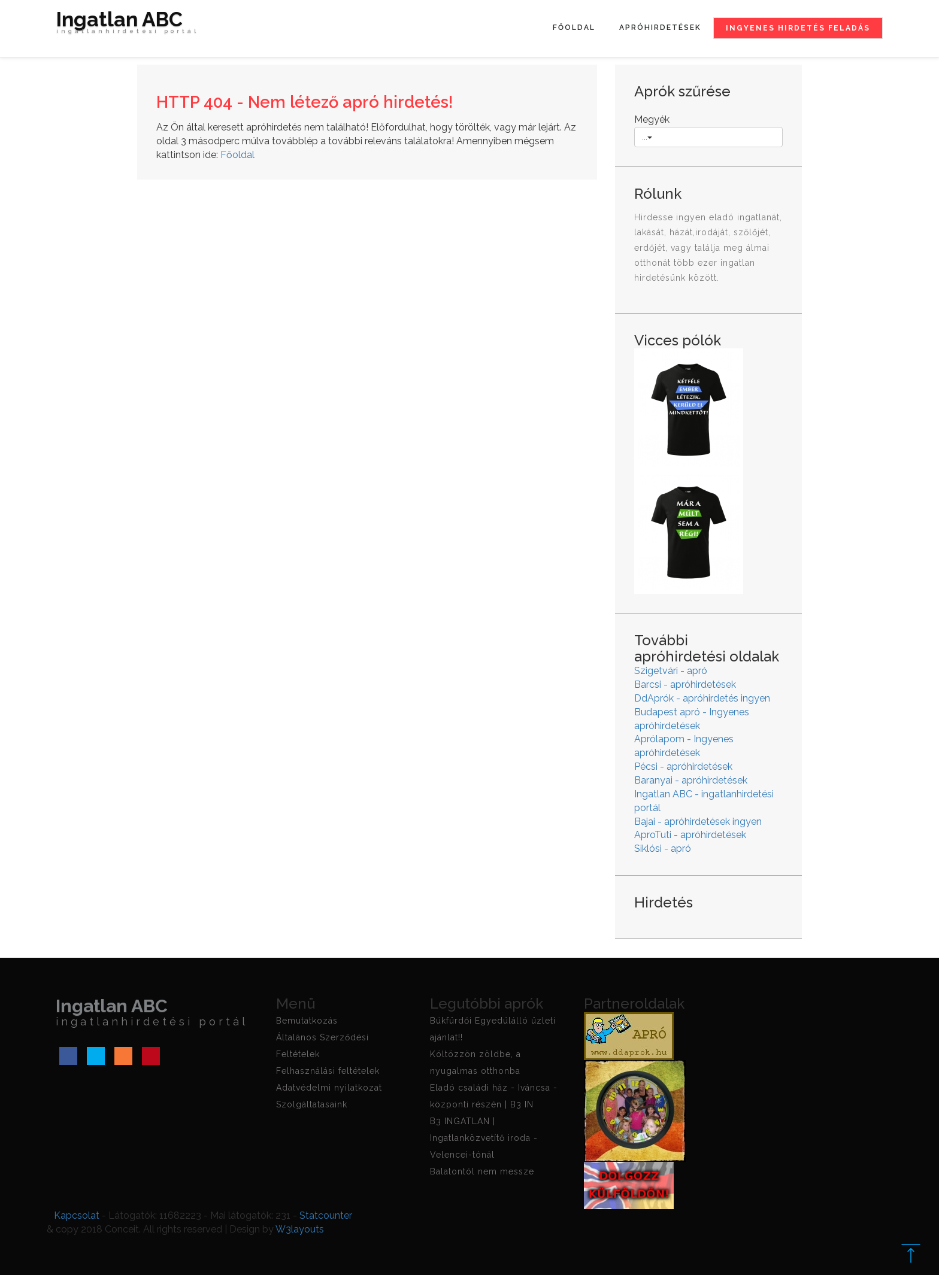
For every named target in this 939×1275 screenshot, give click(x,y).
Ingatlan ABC (127, 25)
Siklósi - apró (662, 848)
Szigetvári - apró (670, 670)
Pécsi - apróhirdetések (683, 766)
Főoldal (574, 27)
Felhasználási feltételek (328, 1071)
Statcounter (325, 1215)
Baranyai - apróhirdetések (690, 780)
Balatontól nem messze (482, 1171)
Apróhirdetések (660, 27)
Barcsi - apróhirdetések (685, 684)
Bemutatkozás (307, 1020)
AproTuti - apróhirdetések (690, 834)
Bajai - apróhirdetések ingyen (698, 821)
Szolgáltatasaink (311, 1104)
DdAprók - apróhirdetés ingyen (702, 698)
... (647, 137)
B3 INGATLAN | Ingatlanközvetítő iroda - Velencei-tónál (484, 1137)
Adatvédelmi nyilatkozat (329, 1087)
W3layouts (299, 1229)
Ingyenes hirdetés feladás (798, 28)
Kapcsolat (76, 1215)
